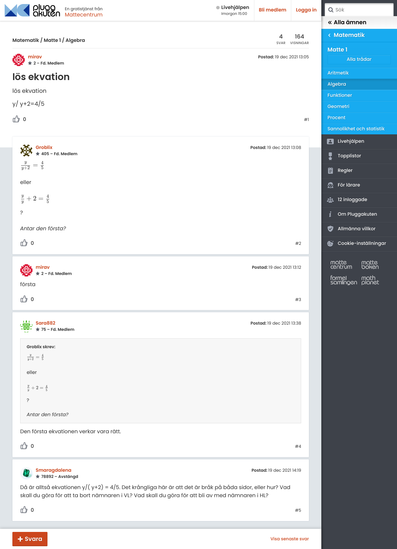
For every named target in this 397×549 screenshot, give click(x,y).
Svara (33, 539)
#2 (298, 243)
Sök (331, 10)
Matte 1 (52, 40)
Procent (337, 118)
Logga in (306, 10)
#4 (298, 446)
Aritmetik (338, 73)
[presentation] (32, 165)
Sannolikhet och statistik (356, 129)
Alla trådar (359, 59)
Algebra (75, 40)
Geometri (339, 106)
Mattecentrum (84, 14)
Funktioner (340, 95)
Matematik (25, 40)
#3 (298, 300)
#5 (298, 510)
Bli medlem (273, 10)
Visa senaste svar (289, 539)
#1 (306, 120)
